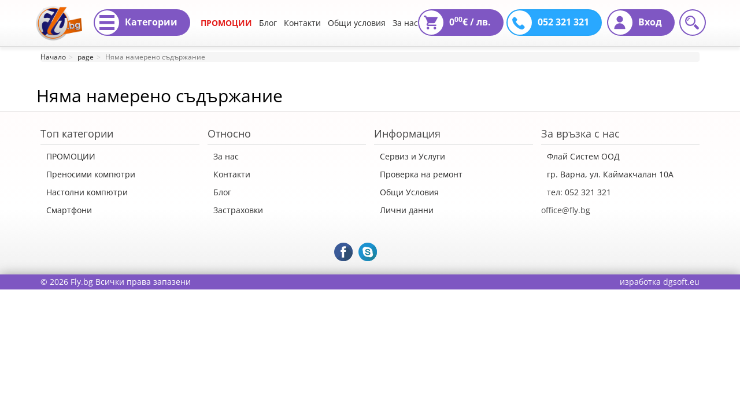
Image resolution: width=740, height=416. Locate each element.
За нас (405, 22)
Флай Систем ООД (583, 156)
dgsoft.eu (681, 281)
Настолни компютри (87, 192)
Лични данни (407, 210)
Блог (268, 22)
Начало (53, 57)
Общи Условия (409, 192)
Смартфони (69, 210)
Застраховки (238, 210)
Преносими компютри (90, 174)
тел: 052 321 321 (579, 192)
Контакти (302, 22)
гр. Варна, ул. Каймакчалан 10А (610, 174)
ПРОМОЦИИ (226, 22)
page (85, 57)
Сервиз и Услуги (412, 156)
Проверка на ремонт (421, 174)
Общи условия (357, 22)
